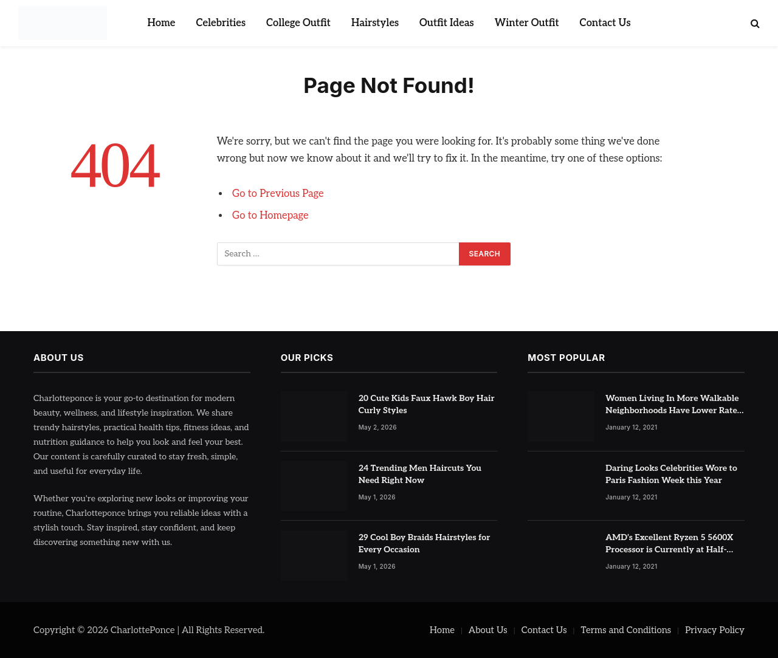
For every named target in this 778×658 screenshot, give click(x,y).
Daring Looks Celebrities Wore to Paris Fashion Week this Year (671, 474)
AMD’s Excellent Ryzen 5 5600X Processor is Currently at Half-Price (669, 544)
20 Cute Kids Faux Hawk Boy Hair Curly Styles (427, 404)
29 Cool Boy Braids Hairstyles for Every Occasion (425, 543)
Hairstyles (375, 23)
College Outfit (298, 23)
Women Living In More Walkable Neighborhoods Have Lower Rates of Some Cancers (673, 405)
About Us (488, 630)
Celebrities (221, 23)
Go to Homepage (270, 216)
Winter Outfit (527, 23)
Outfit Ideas (446, 23)
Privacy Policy (715, 630)
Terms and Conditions (626, 630)
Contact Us (605, 23)
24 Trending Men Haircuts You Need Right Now (420, 474)
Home (161, 23)
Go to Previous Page (278, 194)
